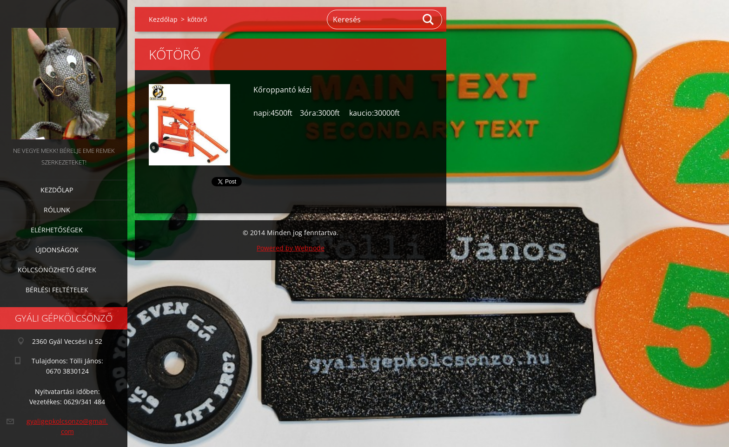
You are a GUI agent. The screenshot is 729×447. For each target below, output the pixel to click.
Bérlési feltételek (57, 289)
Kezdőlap (56, 189)
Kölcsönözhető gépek (57, 269)
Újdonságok (57, 249)
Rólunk (57, 209)
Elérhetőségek (57, 229)
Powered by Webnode (291, 247)
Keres (429, 19)
